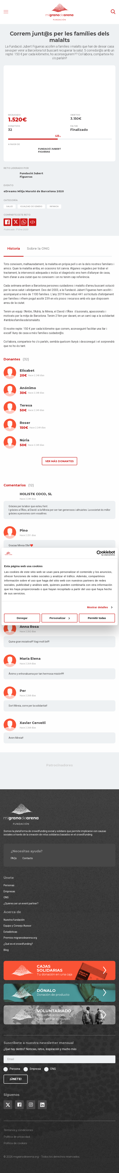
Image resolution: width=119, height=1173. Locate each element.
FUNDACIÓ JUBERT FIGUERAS (49, 150)
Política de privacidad (17, 1136)
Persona (15, 1069)
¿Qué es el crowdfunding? (18, 943)
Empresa (35, 1069)
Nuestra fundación (14, 919)
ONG (6, 897)
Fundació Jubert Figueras (31, 175)
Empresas (9, 891)
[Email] (59, 1059)
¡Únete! (16, 1079)
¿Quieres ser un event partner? (21, 903)
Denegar (22, 618)
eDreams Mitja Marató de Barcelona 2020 (34, 191)
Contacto (27, 858)
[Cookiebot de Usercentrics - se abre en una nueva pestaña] (99, 553)
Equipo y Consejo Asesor (17, 925)
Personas (9, 885)
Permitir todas (97, 618)
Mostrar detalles (97, 607)
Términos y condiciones (18, 1130)
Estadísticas (10, 931)
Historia (13, 249)
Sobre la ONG (38, 249)
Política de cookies (15, 1143)
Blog (6, 949)
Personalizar (60, 618)
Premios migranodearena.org (20, 937)
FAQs (14, 858)
